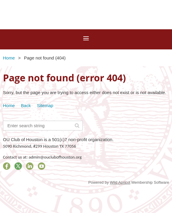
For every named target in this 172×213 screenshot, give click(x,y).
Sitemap (45, 105)
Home (9, 57)
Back (26, 105)
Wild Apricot (120, 182)
